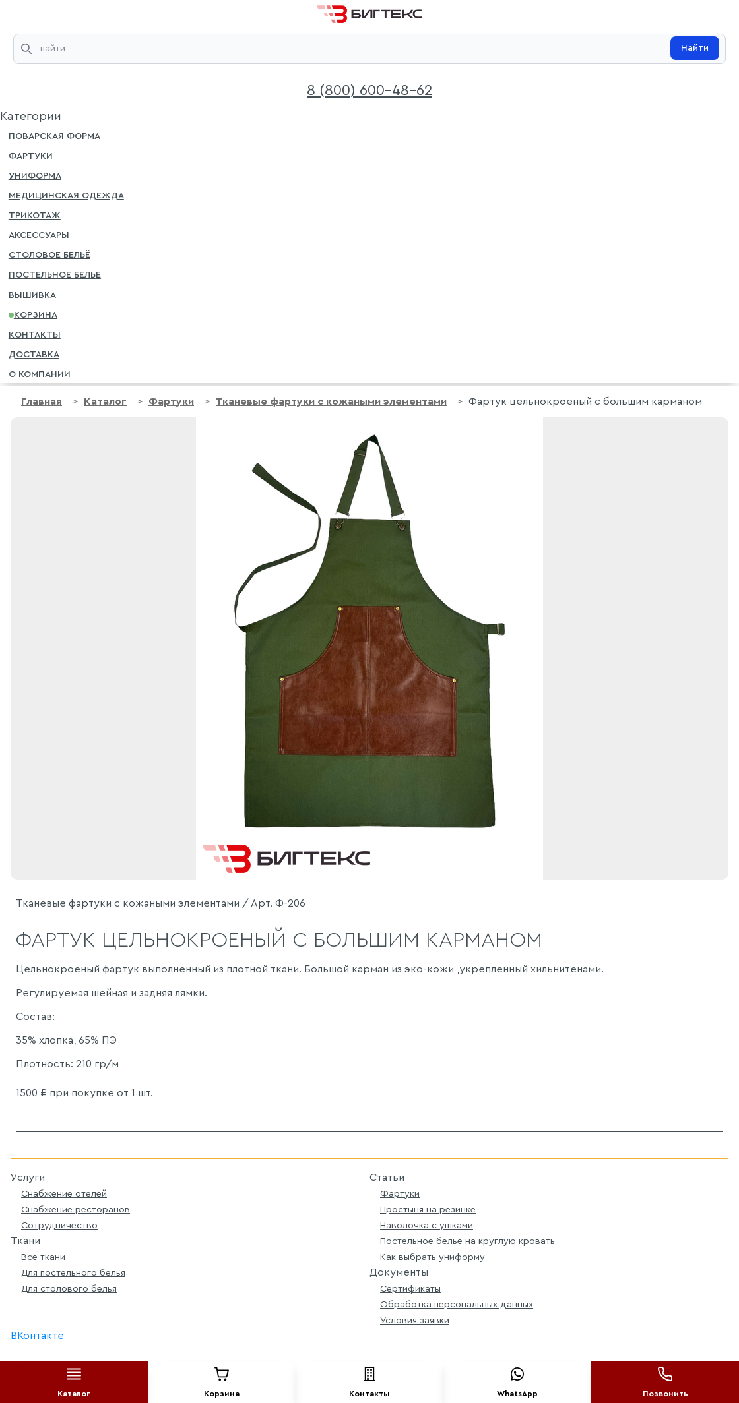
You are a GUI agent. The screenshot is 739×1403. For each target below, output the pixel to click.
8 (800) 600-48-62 (369, 90)
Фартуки (31, 155)
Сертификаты (410, 1289)
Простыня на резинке (428, 1209)
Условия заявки (414, 1320)
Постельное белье (55, 273)
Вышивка (32, 294)
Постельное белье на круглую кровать (467, 1241)
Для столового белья (69, 1289)
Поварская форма (54, 135)
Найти (695, 48)
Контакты (35, 333)
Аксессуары (39, 234)
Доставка (34, 353)
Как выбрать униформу (432, 1257)
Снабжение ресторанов (75, 1209)
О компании (40, 373)
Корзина (33, 313)
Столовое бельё (49, 253)
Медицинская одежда (66, 194)
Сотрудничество (59, 1225)
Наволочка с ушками (426, 1225)
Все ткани (43, 1257)
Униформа (35, 174)
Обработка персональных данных (456, 1304)
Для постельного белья (73, 1273)
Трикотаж (35, 214)
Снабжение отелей (64, 1194)
